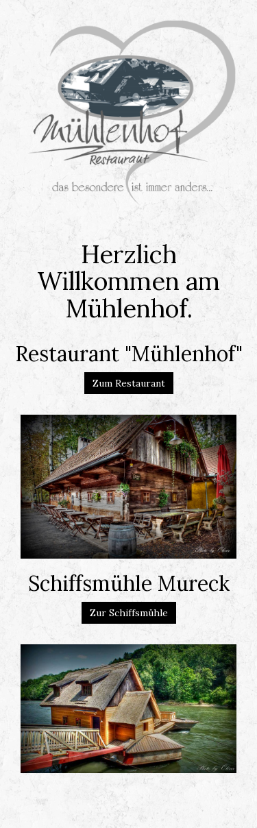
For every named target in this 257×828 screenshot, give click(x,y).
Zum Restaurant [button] (129, 383)
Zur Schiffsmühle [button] (129, 613)
